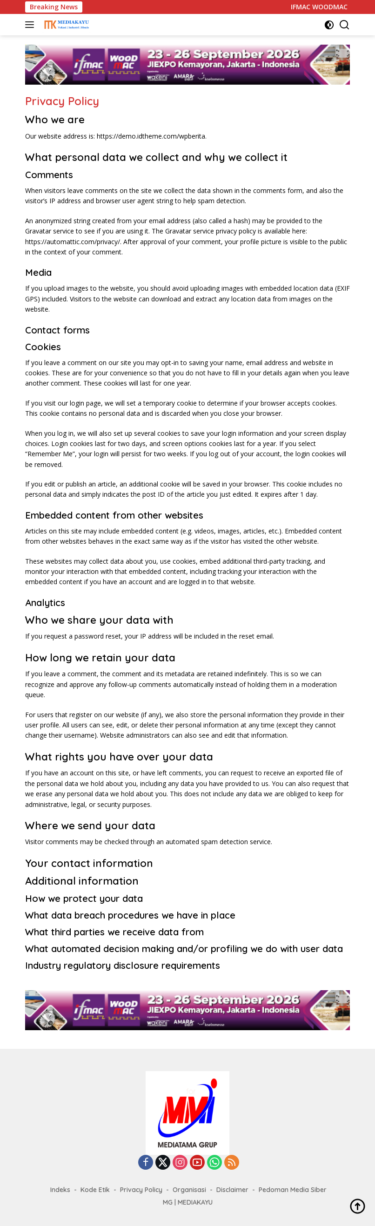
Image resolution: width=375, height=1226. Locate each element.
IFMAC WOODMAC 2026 (333, 7)
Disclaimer (232, 1190)
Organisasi (189, 1190)
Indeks (60, 1190)
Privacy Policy (141, 1190)
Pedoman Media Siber (293, 1190)
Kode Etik (95, 1190)
